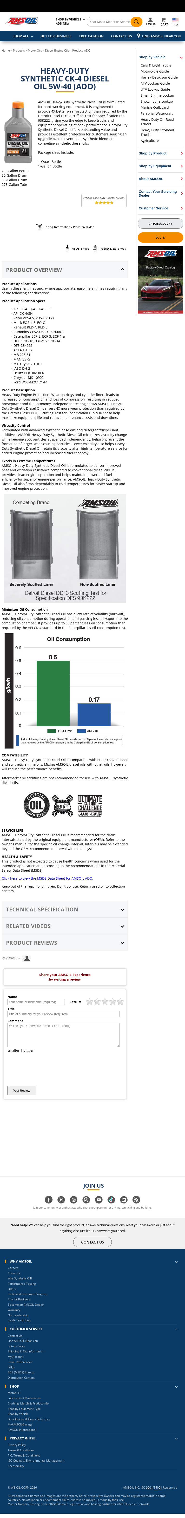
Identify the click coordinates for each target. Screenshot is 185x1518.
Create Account (160, 223)
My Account (15, 1361)
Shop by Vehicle (18, 1418)
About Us (14, 1277)
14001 (158, 1492)
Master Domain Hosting (24, 1508)
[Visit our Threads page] (86, 1206)
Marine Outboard (155, 107)
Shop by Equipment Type (24, 1413)
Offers (12, 1293)
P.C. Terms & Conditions (24, 1460)
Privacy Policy (17, 1449)
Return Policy (16, 1350)
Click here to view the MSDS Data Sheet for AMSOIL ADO (47, 878)
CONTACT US (121, 36)
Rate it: (75, 1002)
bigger (28, 1054)
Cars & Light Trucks (156, 65)
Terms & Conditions (21, 1454)
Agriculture (150, 140)
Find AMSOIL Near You (161, 36)
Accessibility (16, 1470)
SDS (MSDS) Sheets (21, 1377)
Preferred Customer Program (27, 1298)
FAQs (11, 1371)
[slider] (104, 203)
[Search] (115, 22)
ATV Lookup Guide (155, 83)
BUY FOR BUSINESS (56, 36)
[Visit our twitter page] (61, 1206)
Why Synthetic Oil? (20, 1283)
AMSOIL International (22, 1434)
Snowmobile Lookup (157, 101)
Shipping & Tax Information (26, 1356)
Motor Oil (14, 1397)
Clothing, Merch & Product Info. (28, 1408)
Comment (15, 1021)
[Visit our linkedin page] (124, 1206)
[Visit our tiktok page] (111, 1206)
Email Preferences (20, 1366)
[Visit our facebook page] (49, 1206)
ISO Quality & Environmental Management (36, 1465)
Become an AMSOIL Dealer (26, 1309)
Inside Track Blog (19, 1325)
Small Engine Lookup (157, 95)
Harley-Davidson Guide (159, 77)
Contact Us (15, 1340)
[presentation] (44, 1073)
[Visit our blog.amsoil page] (136, 1206)
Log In (160, 237)
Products (19, 50)
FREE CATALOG (91, 36)
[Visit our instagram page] (74, 1206)
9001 (149, 1492)
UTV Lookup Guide (155, 89)
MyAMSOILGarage (20, 1429)
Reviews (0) (16, 958)
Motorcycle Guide (155, 71)
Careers (13, 1272)
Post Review (21, 1095)
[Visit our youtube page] (99, 1206)
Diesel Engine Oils (57, 50)
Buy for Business (19, 1304)
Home (6, 50)
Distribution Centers (21, 1382)
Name (12, 997)
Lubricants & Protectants (24, 1402)
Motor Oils (35, 50)
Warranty (14, 1314)
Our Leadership (18, 1319)
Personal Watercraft (157, 113)
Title (11, 1009)
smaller (13, 1054)
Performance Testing (22, 1288)
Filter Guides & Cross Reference (29, 1423)
